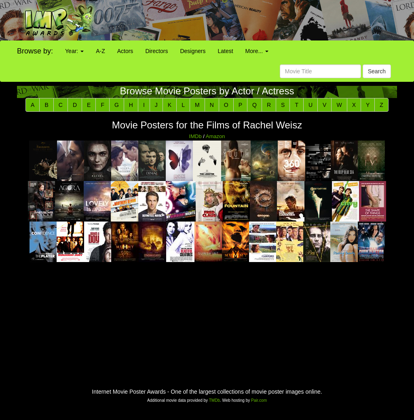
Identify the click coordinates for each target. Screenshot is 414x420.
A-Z (100, 51)
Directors (156, 51)
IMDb (195, 136)
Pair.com (259, 400)
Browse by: (35, 51)
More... (256, 51)
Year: (74, 51)
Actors (125, 51)
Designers (192, 51)
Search (377, 71)
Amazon (215, 136)
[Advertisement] (259, 20)
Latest (225, 51)
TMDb (214, 400)
